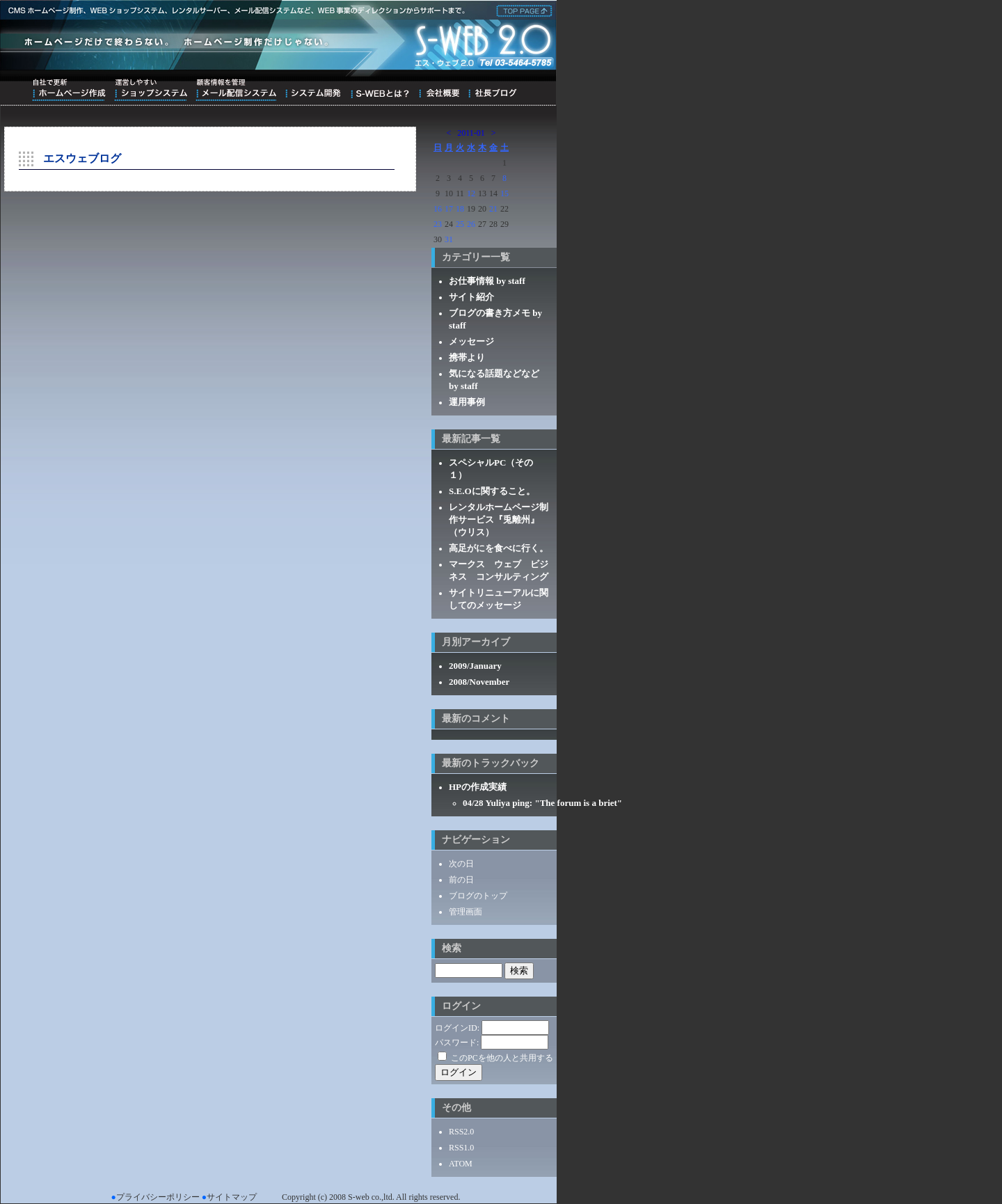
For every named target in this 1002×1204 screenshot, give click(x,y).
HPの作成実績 (478, 787)
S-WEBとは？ (380, 90)
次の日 (461, 864)
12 (471, 193)
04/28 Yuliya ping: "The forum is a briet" (542, 803)
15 (504, 193)
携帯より (467, 357)
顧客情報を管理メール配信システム (236, 90)
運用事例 (467, 402)
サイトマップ (232, 1197)
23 (438, 224)
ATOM (460, 1164)
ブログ (492, 90)
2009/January (475, 665)
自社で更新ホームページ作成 (68, 90)
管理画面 (465, 912)
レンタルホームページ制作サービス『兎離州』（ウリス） (498, 519)
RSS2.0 (461, 1131)
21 (493, 209)
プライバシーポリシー (158, 1197)
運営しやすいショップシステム (150, 90)
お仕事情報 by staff (487, 281)
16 (438, 209)
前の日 (461, 880)
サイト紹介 (471, 297)
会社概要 (439, 90)
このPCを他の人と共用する (502, 1058)
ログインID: (457, 1028)
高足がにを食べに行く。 (498, 548)
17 (449, 209)
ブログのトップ (478, 896)
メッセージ (471, 341)
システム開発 (313, 90)
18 (460, 209)
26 (471, 224)
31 (449, 239)
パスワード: (457, 1042)
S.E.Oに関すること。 (492, 491)
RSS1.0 (461, 1147)
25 (460, 224)
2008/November (479, 681)
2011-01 (471, 133)
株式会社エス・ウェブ (522, 9)
